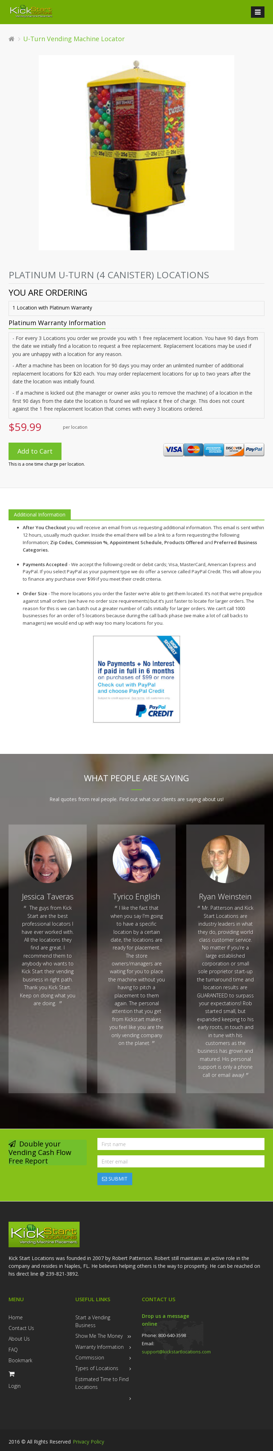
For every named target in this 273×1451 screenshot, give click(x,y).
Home (16, 1317)
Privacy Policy (88, 1441)
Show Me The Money (99, 1335)
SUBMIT (115, 1178)
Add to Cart (35, 451)
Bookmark (20, 1360)
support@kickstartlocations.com (176, 1351)
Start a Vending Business (92, 1321)
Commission (89, 1357)
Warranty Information (99, 1346)
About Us (19, 1338)
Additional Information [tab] (39, 514)
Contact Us (21, 1328)
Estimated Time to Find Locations (102, 1383)
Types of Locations (96, 1368)
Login (15, 1385)
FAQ (13, 1349)
